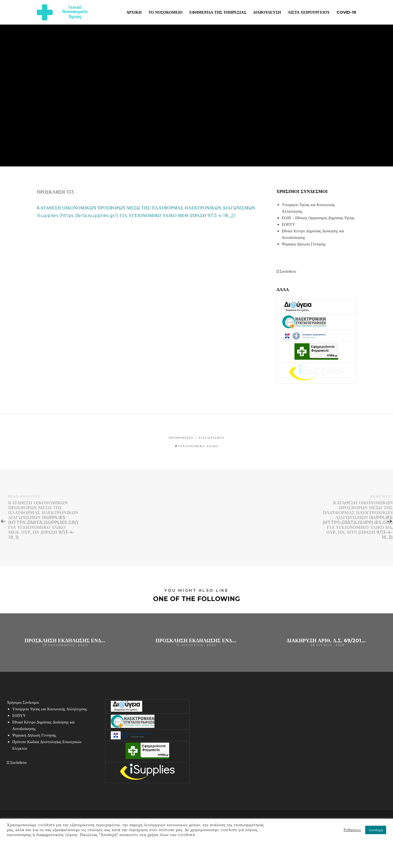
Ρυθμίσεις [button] (352, 829)
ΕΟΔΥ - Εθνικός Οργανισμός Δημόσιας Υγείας (318, 217)
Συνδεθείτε (286, 271)
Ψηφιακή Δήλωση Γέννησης (304, 244)
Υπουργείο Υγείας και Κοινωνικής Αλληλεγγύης (49, 709)
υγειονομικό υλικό (198, 446)
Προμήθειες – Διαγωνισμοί (196, 437)
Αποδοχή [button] (375, 830)
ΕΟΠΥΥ (288, 224)
